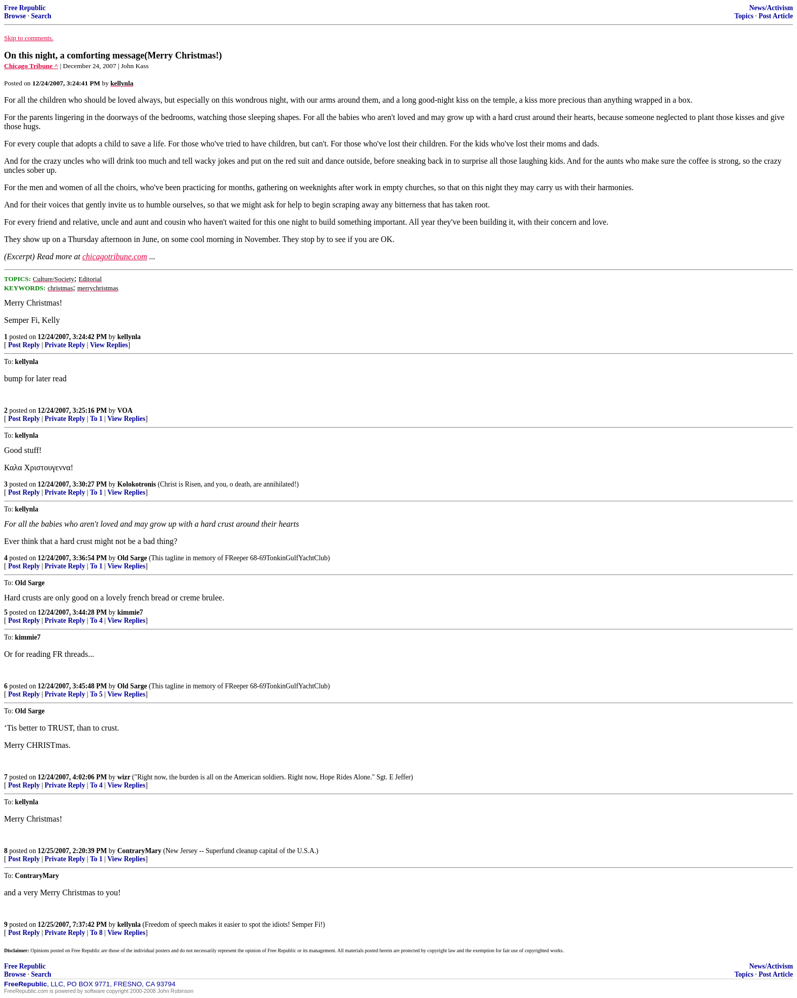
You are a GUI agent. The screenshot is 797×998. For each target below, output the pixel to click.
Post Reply (24, 345)
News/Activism (771, 8)
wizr (124, 777)
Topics (743, 16)
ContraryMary (139, 851)
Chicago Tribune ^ (31, 66)
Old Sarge (132, 558)
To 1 (96, 418)
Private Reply (65, 345)
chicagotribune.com (114, 256)
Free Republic (25, 8)
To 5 (96, 694)
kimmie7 (130, 612)
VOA (125, 410)
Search (41, 16)
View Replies (109, 345)
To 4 (96, 620)
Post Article (775, 16)
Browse (15, 16)
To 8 (96, 932)
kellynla (129, 337)
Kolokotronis (136, 484)
